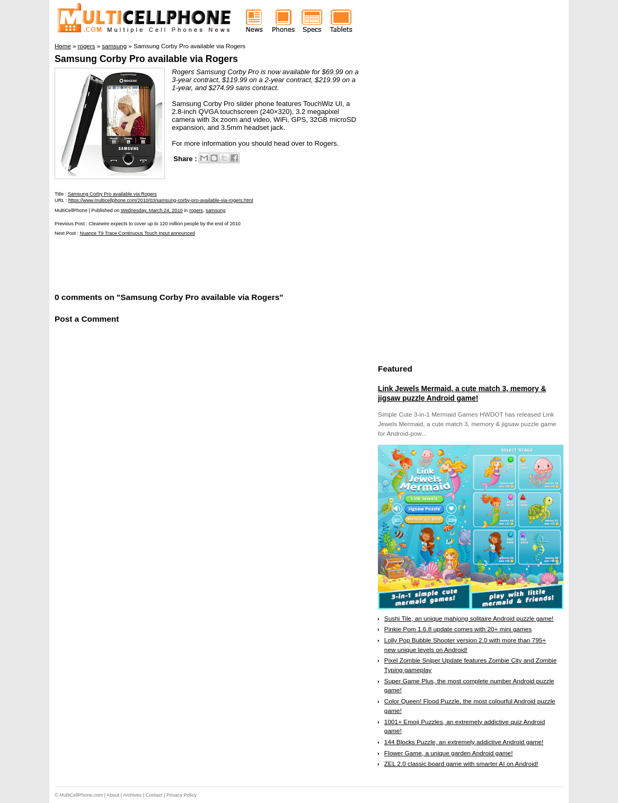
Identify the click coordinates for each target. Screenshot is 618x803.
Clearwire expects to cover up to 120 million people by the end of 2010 (165, 223)
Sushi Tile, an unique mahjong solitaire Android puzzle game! (469, 618)
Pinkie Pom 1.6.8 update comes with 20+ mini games (458, 629)
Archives (132, 795)
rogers (196, 210)
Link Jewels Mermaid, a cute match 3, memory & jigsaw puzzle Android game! (462, 393)
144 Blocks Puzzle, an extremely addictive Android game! (463, 742)
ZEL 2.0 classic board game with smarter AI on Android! (461, 763)
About (113, 795)
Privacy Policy (181, 795)
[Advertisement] (179, 263)
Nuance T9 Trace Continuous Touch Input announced (137, 233)
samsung (215, 210)
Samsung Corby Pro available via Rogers (146, 59)
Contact (154, 795)
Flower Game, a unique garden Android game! (448, 753)
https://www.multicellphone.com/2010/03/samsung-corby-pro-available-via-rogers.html (160, 200)
